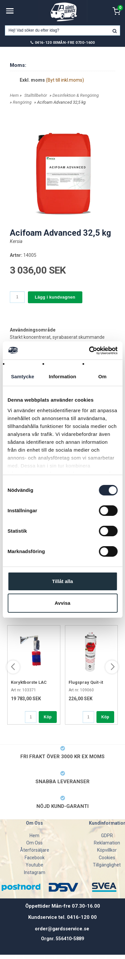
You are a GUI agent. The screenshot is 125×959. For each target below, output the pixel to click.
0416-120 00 (46, 42)
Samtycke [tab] (22, 376)
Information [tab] (62, 376)
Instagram (34, 872)
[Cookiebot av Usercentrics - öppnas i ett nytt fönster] (89, 350)
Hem (14, 95)
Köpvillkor (107, 850)
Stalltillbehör (35, 95)
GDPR (107, 835)
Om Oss (34, 842)
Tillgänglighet (107, 864)
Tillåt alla (62, 581)
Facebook (35, 857)
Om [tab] (102, 376)
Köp (48, 717)
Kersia (16, 241)
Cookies (107, 857)
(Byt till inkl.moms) (65, 80)
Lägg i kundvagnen (55, 297)
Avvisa (63, 603)
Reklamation (107, 842)
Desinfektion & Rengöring (75, 95)
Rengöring (22, 102)
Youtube (34, 864)
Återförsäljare (34, 850)
